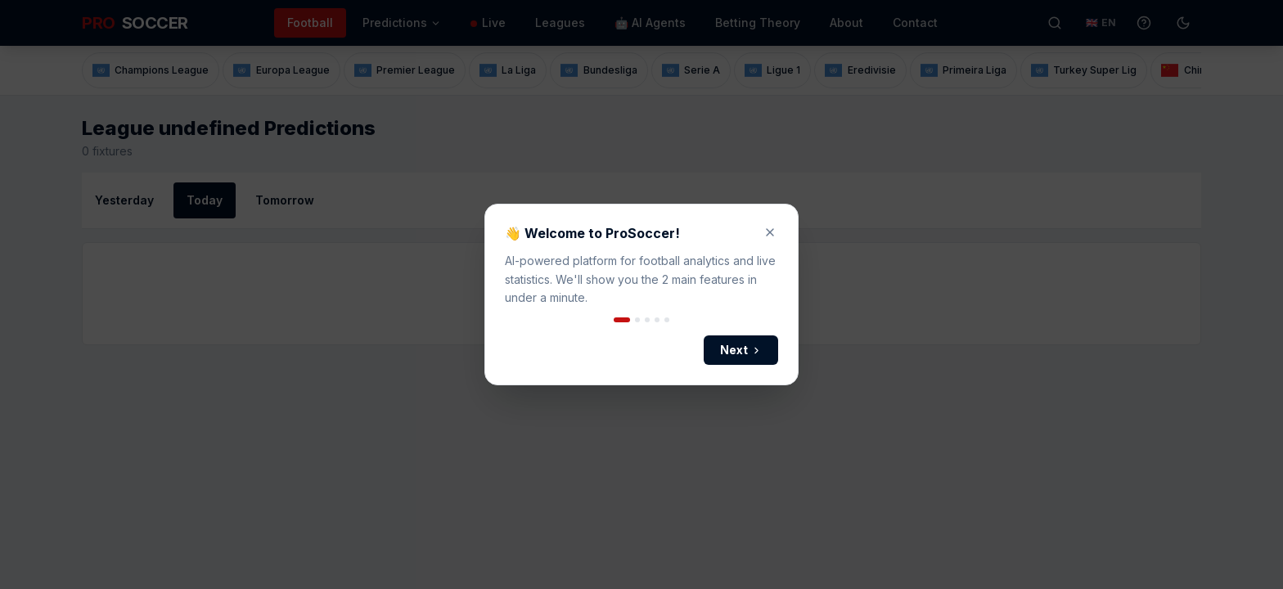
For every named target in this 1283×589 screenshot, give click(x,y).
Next (741, 350)
